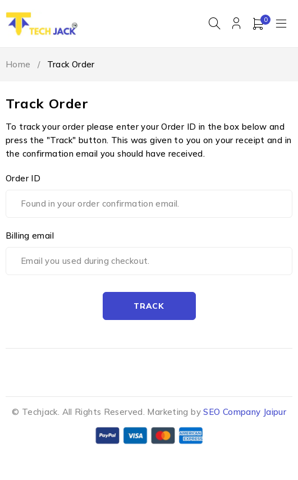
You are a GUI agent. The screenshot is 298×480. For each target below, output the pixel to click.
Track (149, 306)
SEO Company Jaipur (244, 411)
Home (18, 64)
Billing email (30, 235)
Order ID (23, 178)
